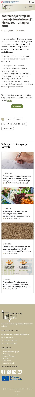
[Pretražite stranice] (25, 7)
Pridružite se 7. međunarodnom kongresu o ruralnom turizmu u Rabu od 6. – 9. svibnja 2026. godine (17, 284)
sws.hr (17, 395)
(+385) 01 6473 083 (10, 343)
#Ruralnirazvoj (7, 128)
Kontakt (6, 358)
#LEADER (18, 119)
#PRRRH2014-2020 (19, 124)
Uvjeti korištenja (8, 363)
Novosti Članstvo (9, 356)
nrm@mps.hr (8, 337)
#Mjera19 (6, 124)
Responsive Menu (29, 2)
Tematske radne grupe (11, 352)
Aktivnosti (6, 354)
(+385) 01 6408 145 (10, 340)
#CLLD (9, 119)
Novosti (22, 30)
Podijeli (17, 106)
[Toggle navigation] (30, 7)
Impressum (7, 361)
